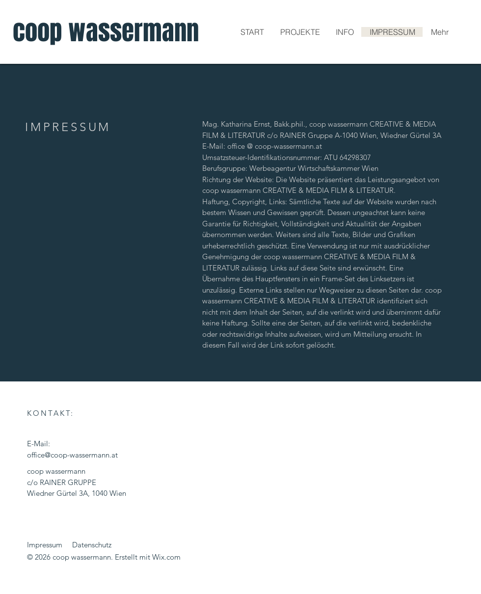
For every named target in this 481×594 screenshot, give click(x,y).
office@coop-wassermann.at (72, 454)
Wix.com (166, 557)
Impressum (44, 544)
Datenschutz (91, 544)
